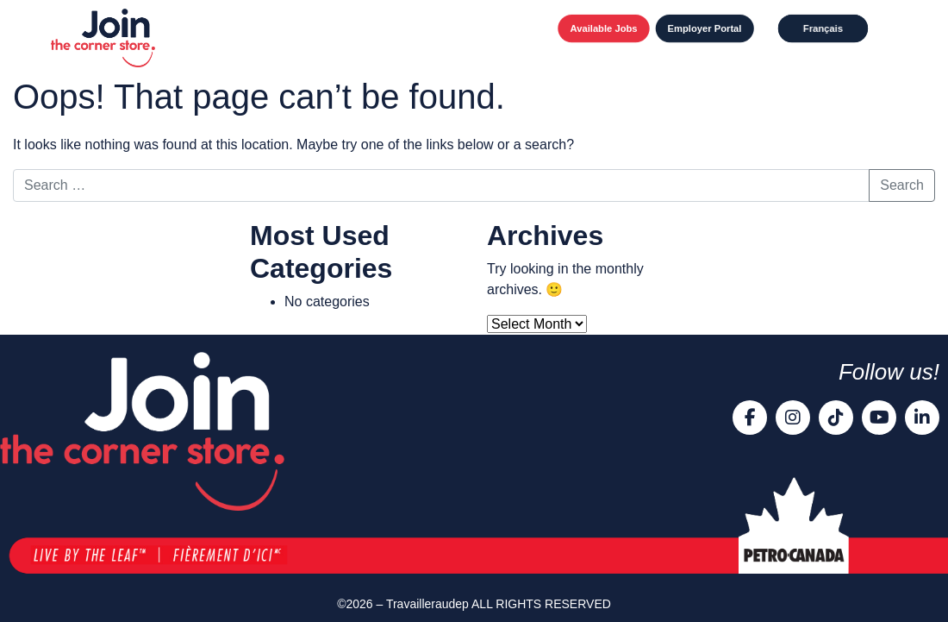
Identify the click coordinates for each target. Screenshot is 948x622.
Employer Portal (704, 28)
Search (902, 185)
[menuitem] (822, 28)
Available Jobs (603, 28)
